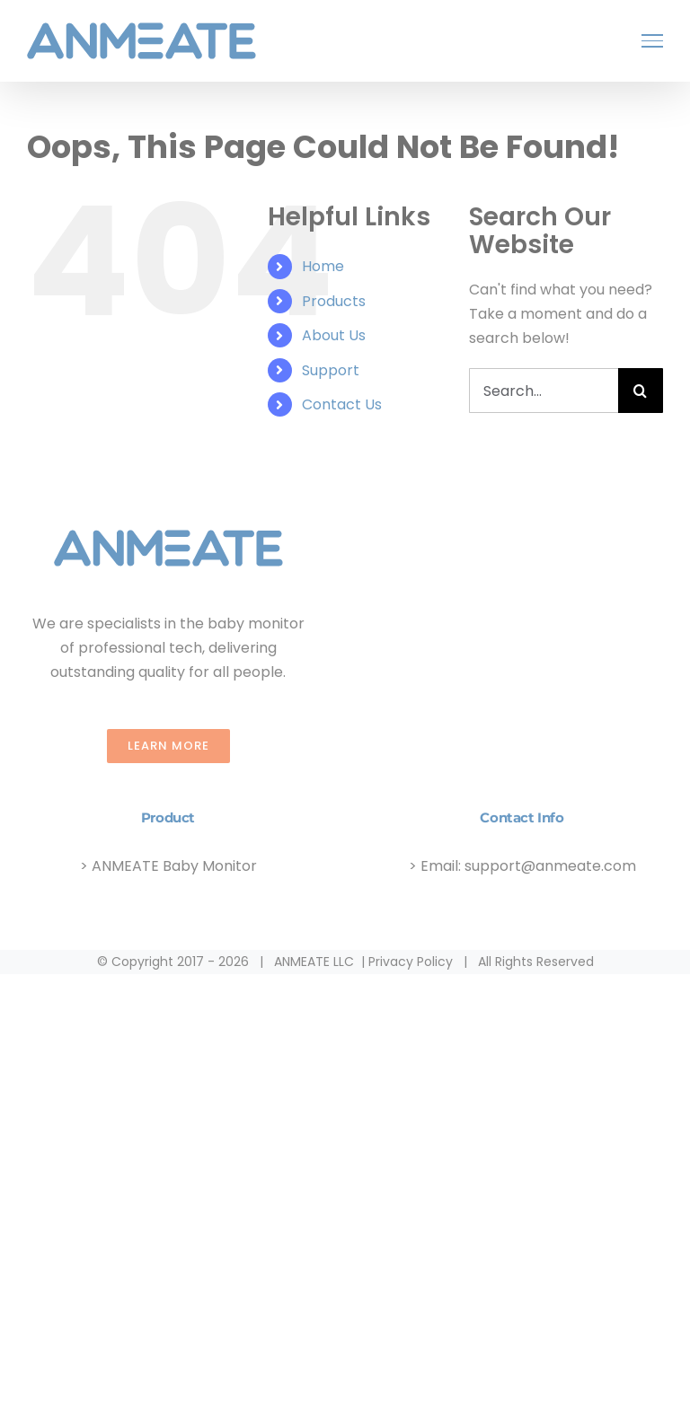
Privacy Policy (410, 962)
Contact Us (342, 404)
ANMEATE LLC (314, 962)
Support (330, 370)
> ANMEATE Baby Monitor (168, 866)
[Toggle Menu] (652, 40)
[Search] (640, 390)
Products (334, 301)
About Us (334, 335)
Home (323, 266)
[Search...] (543, 390)
